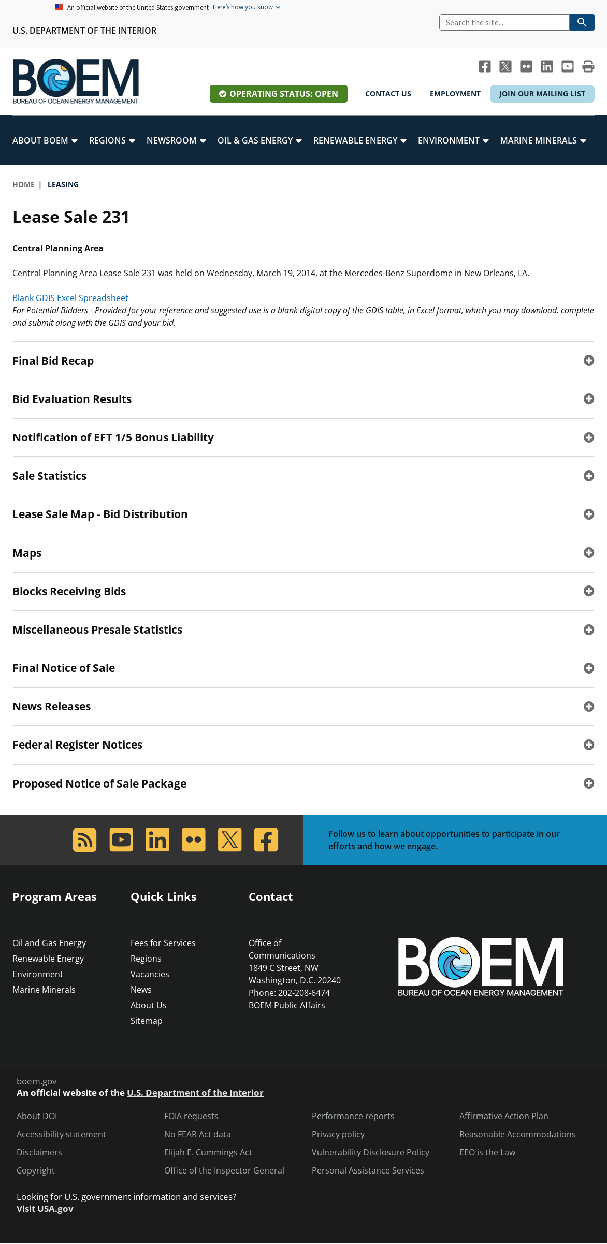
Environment (37, 974)
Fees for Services (163, 943)
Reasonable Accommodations (517, 1134)
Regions (146, 958)
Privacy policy (338, 1134)
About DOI (37, 1116)
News (141, 989)
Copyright (36, 1170)
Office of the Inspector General (224, 1170)
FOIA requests (191, 1116)
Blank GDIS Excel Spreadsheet (70, 298)
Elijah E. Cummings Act (208, 1152)
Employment (455, 93)
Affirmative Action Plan (503, 1116)
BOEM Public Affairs (287, 1005)
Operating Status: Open (283, 93)
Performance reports (353, 1116)
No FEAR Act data (197, 1134)
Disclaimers (39, 1152)
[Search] (504, 22)
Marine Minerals (44, 989)
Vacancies (150, 974)
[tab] (303, 360)
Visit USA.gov (45, 1208)
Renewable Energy (48, 958)
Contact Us (388, 93)
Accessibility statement (61, 1134)
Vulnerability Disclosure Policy (370, 1152)
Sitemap (147, 1020)
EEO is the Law (487, 1152)
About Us (149, 1005)
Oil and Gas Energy (49, 943)
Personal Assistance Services (368, 1170)
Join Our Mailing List (542, 93)
